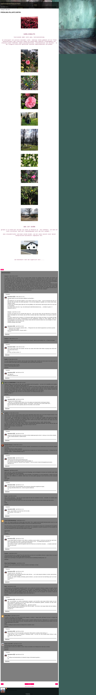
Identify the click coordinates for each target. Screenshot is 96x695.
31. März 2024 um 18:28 (13, 413)
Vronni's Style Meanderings (10, 520)
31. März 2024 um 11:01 (19, 296)
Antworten (6, 291)
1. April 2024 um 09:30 (12, 496)
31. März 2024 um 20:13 (17, 444)
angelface (6, 413)
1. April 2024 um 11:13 (19, 484)
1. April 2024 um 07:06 (19, 399)
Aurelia (5, 359)
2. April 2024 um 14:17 (19, 599)
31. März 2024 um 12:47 (13, 338)
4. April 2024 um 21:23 (17, 643)
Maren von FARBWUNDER (9, 382)
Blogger (31, 693)
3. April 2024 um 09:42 (19, 631)
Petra (5, 586)
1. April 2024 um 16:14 (19, 326)
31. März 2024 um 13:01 (19, 346)
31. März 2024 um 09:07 (13, 276)
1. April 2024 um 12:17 (20, 520)
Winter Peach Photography (10, 563)
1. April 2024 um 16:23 (19, 538)
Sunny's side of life (8, 643)
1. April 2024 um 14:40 (15, 311)
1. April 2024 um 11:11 (19, 509)
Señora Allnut (7, 615)
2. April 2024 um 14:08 (11, 586)
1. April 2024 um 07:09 (19, 433)
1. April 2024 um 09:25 (13, 470)
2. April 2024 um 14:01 (19, 571)
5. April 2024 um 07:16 (19, 654)
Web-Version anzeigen (29, 686)
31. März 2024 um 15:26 (12, 359)
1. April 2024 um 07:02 (19, 372)
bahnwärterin (10, 296)
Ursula (5, 496)
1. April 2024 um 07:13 (19, 457)
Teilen (2, 269)
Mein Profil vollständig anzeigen (11, 690)
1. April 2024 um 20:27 (12, 553)
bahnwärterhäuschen (10, 3)
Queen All (6, 470)
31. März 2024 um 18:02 (20, 382)
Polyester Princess (8, 444)
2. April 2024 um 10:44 (20, 563)
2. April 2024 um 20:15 (15, 615)
